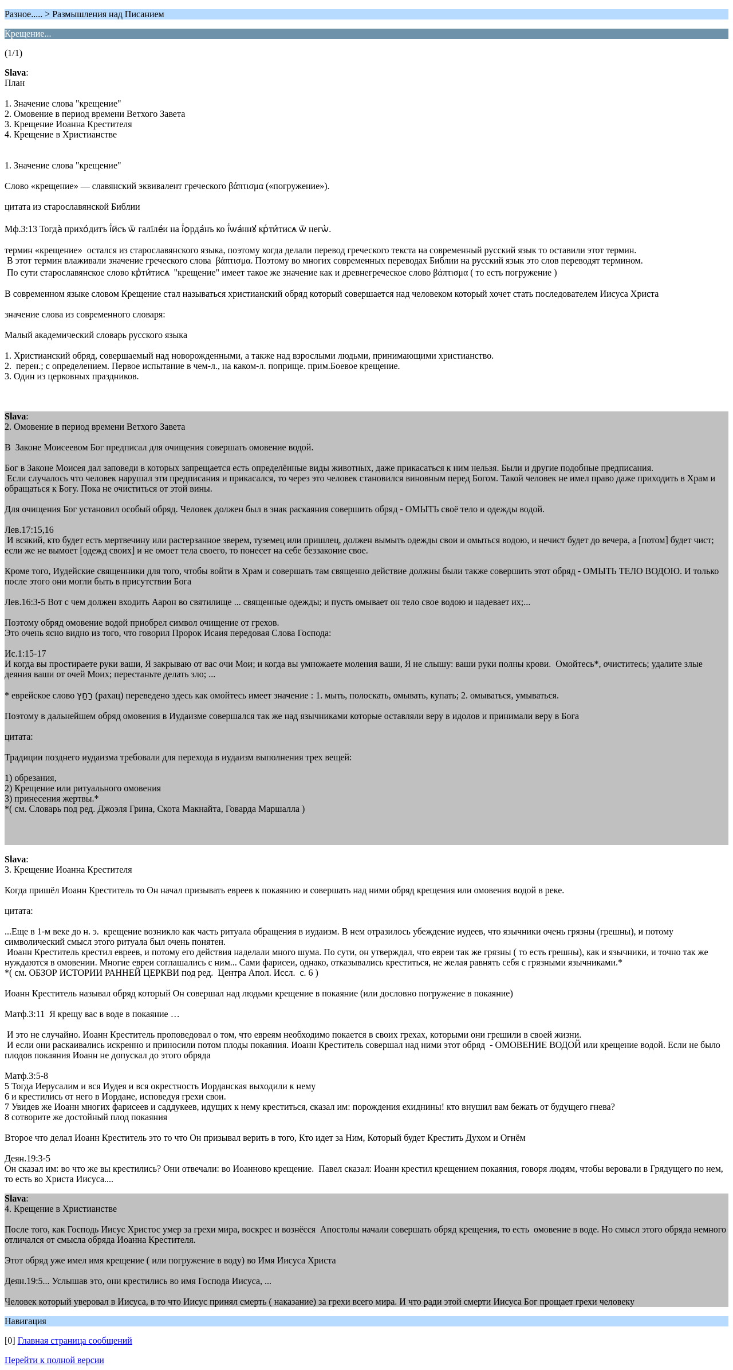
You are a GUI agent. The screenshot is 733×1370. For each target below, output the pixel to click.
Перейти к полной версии (54, 1360)
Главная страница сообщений (75, 1340)
